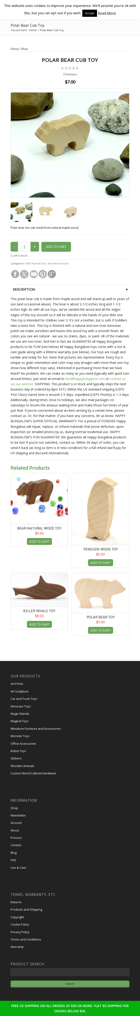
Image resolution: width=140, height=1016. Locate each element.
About (15, 830)
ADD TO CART (39, 541)
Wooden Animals (58, 263)
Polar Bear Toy (101, 617)
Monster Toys (20, 736)
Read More (107, 13)
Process (16, 838)
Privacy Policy (20, 932)
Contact (16, 845)
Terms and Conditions (26, 939)
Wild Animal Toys (35, 263)
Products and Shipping (26, 909)
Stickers (16, 758)
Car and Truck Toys (24, 699)
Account (16, 823)
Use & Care (18, 867)
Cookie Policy (20, 924)
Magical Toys (20, 721)
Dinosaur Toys (21, 706)
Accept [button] (89, 13)
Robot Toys (18, 751)
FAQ (13, 860)
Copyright (17, 917)
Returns (16, 902)
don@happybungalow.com (85, 378)
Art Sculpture (20, 691)
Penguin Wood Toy (100, 549)
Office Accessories (23, 743)
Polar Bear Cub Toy (27, 25)
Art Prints (17, 684)
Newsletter (18, 815)
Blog (14, 853)
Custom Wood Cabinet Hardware (33, 773)
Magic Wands (20, 714)
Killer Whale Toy (39, 611)
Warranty (17, 947)
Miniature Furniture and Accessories (36, 729)
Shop (24, 49)
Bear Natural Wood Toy (39, 528)
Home (15, 49)
